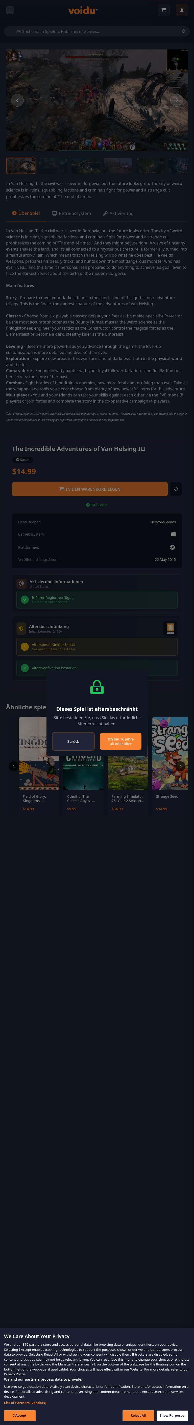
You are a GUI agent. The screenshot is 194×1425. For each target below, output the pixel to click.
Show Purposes (171, 1415)
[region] (97, 1376)
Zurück (73, 741)
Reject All (136, 1415)
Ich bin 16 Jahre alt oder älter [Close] (121, 741)
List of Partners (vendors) (25, 1402)
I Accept (19, 1415)
